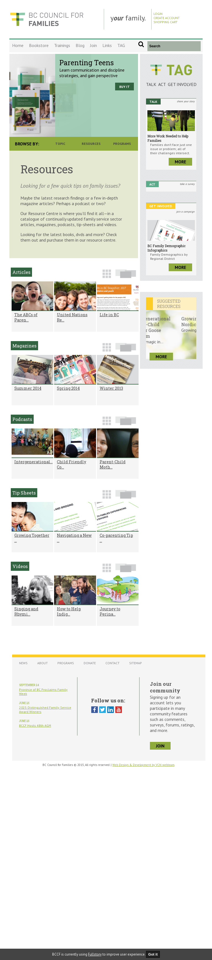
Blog (80, 45)
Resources (91, 144)
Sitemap (135, 663)
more (180, 161)
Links (107, 45)
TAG (121, 45)
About (42, 663)
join (160, 746)
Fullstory (95, 954)
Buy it (124, 87)
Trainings (62, 45)
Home (17, 45)
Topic (60, 144)
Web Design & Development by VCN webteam (143, 765)
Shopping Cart (165, 22)
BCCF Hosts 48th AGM (35, 725)
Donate (90, 663)
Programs (122, 144)
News (23, 663)
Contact (112, 663)
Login (158, 14)
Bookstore (39, 45)
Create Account (166, 18)
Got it (153, 954)
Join (93, 45)
